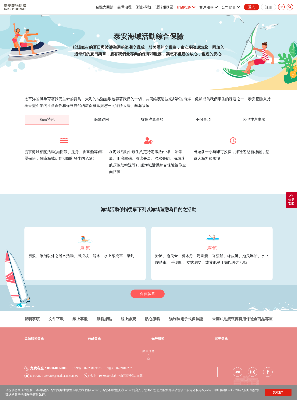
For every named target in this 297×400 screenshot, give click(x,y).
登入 (251, 7)
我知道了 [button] (278, 392)
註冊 (268, 7)
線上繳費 (128, 319)
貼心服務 (152, 319)
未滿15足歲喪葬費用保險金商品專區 (242, 319)
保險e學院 (143, 7)
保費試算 (147, 293)
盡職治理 (124, 7)
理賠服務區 (164, 7)
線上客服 (80, 319)
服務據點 (104, 319)
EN (281, 7)
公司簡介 (231, 7)
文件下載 (56, 319)
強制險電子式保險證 (186, 319)
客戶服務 (208, 7)
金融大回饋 (104, 7)
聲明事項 (32, 319)
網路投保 (186, 7)
